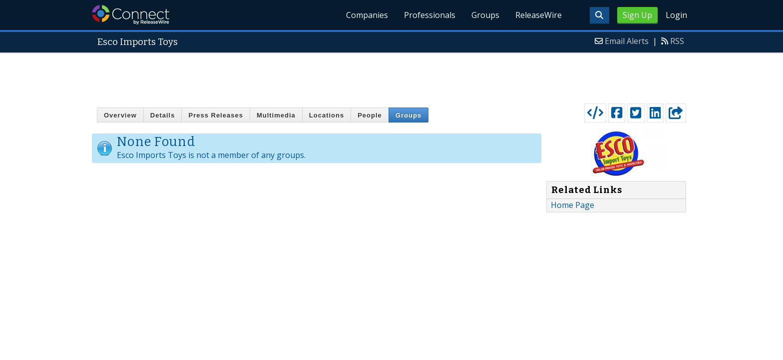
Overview (120, 115)
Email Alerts (627, 41)
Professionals (429, 15)
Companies (367, 15)
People (370, 115)
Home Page (572, 205)
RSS (677, 41)
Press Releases (215, 115)
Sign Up (637, 15)
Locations (326, 115)
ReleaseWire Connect (130, 14)
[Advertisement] (391, 76)
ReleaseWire (538, 15)
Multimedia (276, 115)
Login (676, 15)
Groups (485, 15)
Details (162, 115)
